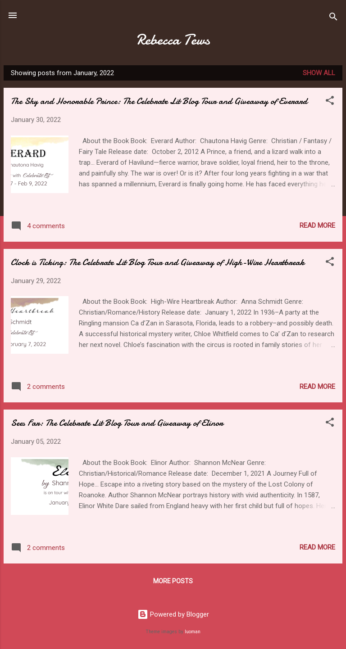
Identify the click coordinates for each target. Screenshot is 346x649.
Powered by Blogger (173, 614)
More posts (173, 581)
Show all (319, 73)
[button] (329, 102)
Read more (317, 225)
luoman (192, 632)
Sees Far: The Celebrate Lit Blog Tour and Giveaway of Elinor (117, 423)
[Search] (333, 18)
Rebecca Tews (173, 40)
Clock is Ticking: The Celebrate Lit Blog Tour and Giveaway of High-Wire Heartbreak (158, 262)
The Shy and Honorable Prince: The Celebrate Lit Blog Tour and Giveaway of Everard (159, 101)
